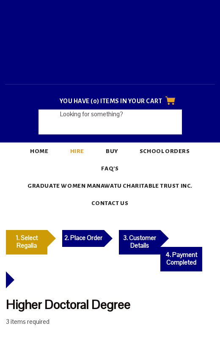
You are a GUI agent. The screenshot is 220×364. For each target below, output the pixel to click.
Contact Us (109, 203)
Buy (112, 151)
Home (39, 151)
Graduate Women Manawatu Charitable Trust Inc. (110, 186)
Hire (77, 151)
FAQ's (109, 168)
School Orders (165, 151)
